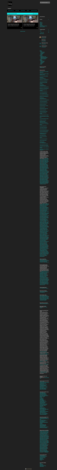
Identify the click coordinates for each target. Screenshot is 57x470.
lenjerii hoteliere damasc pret (44, 108)
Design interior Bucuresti (43, 57)
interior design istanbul (43, 256)
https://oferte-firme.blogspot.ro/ (44, 88)
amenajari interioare (46, 279)
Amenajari (41, 53)
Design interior (23, 10)
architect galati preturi (45, 223)
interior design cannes (43, 182)
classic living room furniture (44, 176)
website (41, 67)
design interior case (45, 444)
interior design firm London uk (44, 296)
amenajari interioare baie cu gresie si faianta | (44, 249)
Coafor (41, 59)
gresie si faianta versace (44, 241)
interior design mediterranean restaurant (43, 170)
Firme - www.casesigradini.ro (44, 413)
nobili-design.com (42, 392)
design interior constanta (43, 233)
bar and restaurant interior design (44, 171)
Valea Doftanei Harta (42, 412)
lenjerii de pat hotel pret (43, 104)
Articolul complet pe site (43, 401)
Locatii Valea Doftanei (43, 385)
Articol (43, 67)
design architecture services (44, 183)
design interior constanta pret (44, 441)
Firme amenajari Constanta (43, 291)
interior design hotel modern (44, 167)
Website (41, 397)
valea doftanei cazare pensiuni (44, 145)
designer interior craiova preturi (44, 214)
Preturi (41, 54)
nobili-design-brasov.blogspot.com (43, 400)
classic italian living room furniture (44, 175)
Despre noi (41, 464)
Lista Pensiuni (42, 406)
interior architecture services (44, 183)
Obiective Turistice (42, 396)
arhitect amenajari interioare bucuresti (44, 226)
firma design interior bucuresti (44, 439)
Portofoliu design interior (43, 456)
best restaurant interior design (44, 172)
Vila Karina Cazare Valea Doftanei (44, 382)
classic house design (45, 178)
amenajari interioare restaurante (43, 221)
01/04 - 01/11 (42, 32)
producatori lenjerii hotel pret (44, 131)
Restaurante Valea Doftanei (43, 386)
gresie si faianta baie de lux (43, 243)
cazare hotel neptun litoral (43, 101)
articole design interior (43, 260)
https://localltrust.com (43, 408)
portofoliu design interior (43, 351)
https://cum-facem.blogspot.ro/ (44, 96)
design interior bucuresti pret (44, 442)
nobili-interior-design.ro (43, 273)
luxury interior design (45, 437)
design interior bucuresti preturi (43, 206)
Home (40, 22)
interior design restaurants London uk (43, 300)
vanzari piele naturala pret (43, 127)
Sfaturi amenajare (42, 26)
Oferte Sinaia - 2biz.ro (43, 405)
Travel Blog (41, 398)
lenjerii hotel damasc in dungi (44, 105)
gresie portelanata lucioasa (43, 247)
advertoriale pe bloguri (43, 135)
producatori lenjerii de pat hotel (44, 130)
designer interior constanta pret (44, 204)
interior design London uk (43, 295)
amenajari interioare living (43, 277)
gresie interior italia (42, 240)
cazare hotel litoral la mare (43, 93)
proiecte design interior (45, 211)
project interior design (43, 177)
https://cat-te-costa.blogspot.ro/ (44, 79)
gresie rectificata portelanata (44, 246)
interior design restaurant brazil (44, 168)
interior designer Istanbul (44, 446)
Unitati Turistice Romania (43, 384)
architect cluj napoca (44, 216)
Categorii (41, 60)
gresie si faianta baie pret (43, 242)
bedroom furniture (42, 173)
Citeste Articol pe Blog (43, 465)
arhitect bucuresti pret (45, 203)
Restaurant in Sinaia (42, 426)
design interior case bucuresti (43, 207)
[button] (21, 27)
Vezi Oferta (41, 25)
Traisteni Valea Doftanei (43, 414)
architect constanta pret (43, 435)
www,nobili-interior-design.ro (44, 272)
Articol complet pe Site (43, 424)
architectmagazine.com (43, 394)
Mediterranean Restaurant (43, 427)
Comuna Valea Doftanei (43, 383)
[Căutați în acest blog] (46, 2)
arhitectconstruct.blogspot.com (44, 303)
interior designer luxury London (44, 297)
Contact (41, 24)
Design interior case (10, 10)
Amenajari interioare (34, 10)
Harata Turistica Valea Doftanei (44, 409)
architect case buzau (43, 253)
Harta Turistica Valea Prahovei (44, 395)
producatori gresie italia (43, 241)
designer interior (44, 225)
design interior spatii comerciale (44, 230)
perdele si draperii (42, 431)
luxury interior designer (43, 447)
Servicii (41, 23)
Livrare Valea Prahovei (43, 388)
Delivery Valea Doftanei (43, 389)
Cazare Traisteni (42, 381)
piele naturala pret (45, 448)
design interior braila (46, 252)
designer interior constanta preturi (43, 232)
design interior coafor (43, 276)
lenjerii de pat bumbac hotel (43, 102)
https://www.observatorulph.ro (44, 411)
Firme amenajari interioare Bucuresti (44, 353)
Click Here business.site (43, 425)
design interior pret (44, 436)
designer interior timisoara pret (44, 235)
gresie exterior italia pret (43, 244)
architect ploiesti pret (43, 217)
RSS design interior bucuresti (44, 284)
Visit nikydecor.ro (42, 403)
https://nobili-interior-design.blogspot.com (44, 433)
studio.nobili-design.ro (43, 393)
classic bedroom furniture (43, 174)
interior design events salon (44, 171)
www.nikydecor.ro (42, 292)
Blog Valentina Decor (43, 420)
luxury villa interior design (43, 179)
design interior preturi (43, 226)
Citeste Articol (42, 466)
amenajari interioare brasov (43, 255)
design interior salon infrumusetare (43, 212)
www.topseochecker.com (43, 404)
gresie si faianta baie (42, 445)
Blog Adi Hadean (42, 421)
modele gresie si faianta (44, 238)
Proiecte (28, 10)
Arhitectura (17, 10)
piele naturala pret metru (43, 128)
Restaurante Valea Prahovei (43, 387)
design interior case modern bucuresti (44, 283)
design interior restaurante (43, 275)
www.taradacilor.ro (42, 407)
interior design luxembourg (44, 181)
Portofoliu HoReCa (42, 410)
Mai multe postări (22, 31)
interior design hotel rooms (43, 166)
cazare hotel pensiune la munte (44, 118)
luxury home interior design (44, 180)
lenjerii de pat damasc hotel (43, 111)
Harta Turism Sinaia (42, 402)
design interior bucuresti (43, 259)
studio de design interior (43, 140)
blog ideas (44, 451)
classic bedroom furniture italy (43, 174)
